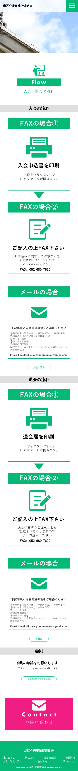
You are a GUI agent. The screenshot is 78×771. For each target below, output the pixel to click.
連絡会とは (9, 757)
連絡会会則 (50, 757)
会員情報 (70, 757)
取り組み (29, 757)
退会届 (39, 639)
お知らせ (42, 761)
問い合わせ (69, 761)
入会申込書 (39, 367)
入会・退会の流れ (12, 761)
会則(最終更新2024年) (39, 679)
